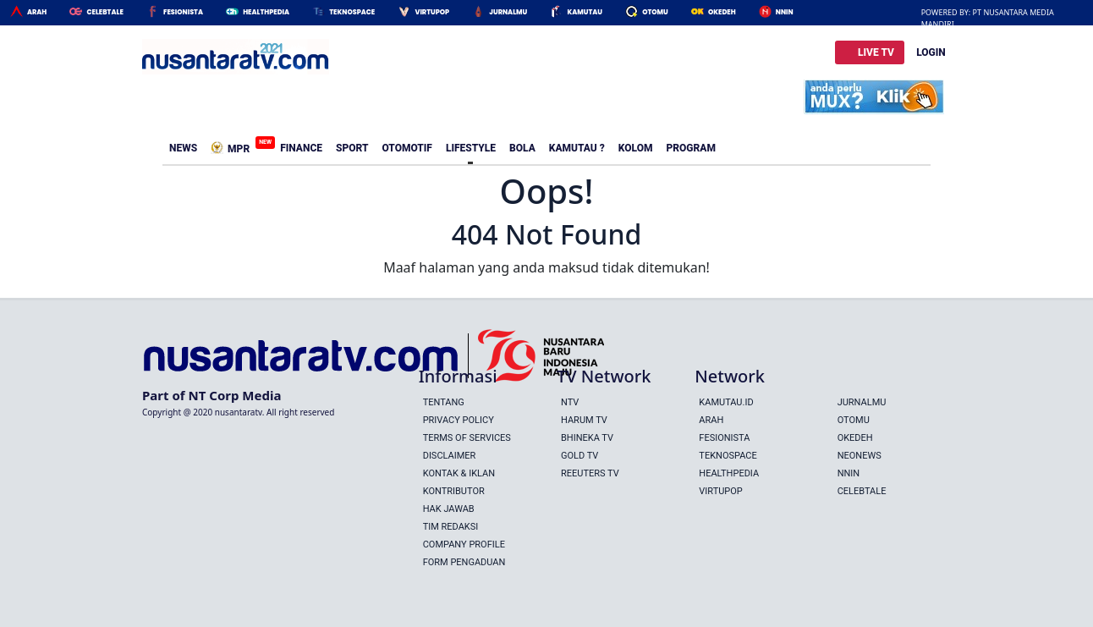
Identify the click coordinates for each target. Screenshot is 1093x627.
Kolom (635, 148)
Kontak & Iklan (459, 473)
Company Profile (464, 544)
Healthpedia (729, 473)
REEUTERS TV (590, 473)
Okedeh (722, 12)
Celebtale (104, 12)
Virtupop (432, 12)
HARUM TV (584, 420)
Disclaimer (449, 455)
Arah (37, 12)
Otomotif (406, 148)
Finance (301, 148)
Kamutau (584, 12)
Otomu (655, 12)
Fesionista (183, 12)
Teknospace (352, 12)
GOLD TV (579, 455)
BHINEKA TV (587, 437)
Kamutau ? (577, 148)
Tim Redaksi (451, 526)
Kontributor (454, 491)
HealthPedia (266, 12)
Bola (522, 148)
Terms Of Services (467, 437)
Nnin (785, 12)
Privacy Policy (458, 420)
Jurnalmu (508, 12)
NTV (570, 402)
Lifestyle (471, 148)
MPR (233, 145)
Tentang (443, 402)
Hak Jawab (449, 508)
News (183, 148)
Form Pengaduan (464, 562)
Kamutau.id (726, 402)
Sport (352, 148)
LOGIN (931, 52)
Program (691, 148)
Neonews (860, 455)
